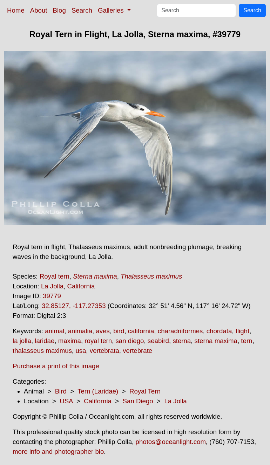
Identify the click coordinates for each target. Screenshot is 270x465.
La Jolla (52, 286)
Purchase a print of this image (56, 366)
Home (16, 10)
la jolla (22, 340)
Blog (59, 10)
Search (82, 10)
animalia (80, 331)
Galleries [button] (112, 10)
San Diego (138, 401)
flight (242, 331)
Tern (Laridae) (97, 391)
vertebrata (104, 350)
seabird (158, 340)
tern (246, 340)
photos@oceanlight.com (171, 441)
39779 (52, 296)
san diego (130, 340)
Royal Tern (145, 391)
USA (66, 401)
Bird (61, 391)
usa (80, 350)
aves (102, 331)
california (141, 331)
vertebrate (137, 350)
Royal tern (54, 276)
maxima (69, 340)
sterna (182, 340)
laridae (44, 340)
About (38, 10)
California (81, 286)
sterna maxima (216, 340)
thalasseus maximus (42, 350)
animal (54, 331)
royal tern (98, 340)
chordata (219, 331)
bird (118, 331)
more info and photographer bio (58, 451)
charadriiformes (180, 331)
